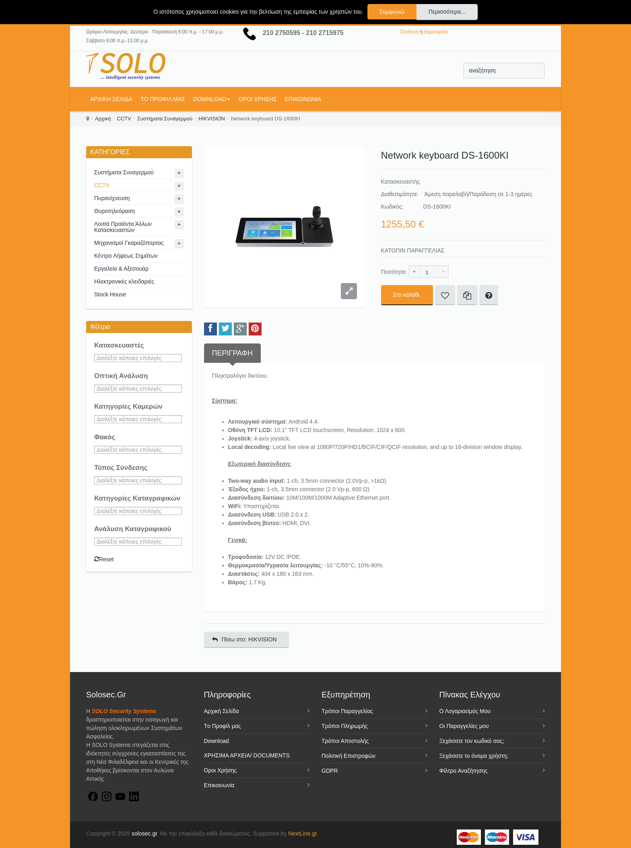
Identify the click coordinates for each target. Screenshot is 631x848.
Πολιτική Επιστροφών (348, 756)
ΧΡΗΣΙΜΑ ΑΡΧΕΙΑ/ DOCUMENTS (247, 755)
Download (211, 99)
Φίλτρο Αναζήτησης (463, 770)
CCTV (124, 119)
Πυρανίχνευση (112, 198)
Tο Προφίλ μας (162, 99)
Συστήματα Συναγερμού (164, 119)
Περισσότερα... (447, 11)
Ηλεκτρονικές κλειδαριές (124, 281)
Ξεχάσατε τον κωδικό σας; (471, 741)
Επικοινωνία (303, 99)
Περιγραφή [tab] (232, 353)
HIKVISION (211, 119)
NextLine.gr (302, 833)
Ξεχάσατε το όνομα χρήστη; (473, 756)
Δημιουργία (436, 32)
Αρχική (103, 119)
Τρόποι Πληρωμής (345, 726)
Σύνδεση (409, 32)
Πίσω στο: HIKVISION (244, 639)
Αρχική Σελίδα (111, 99)
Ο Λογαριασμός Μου (465, 711)
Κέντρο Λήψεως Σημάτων (126, 255)
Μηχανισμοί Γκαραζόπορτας (129, 243)
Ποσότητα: (394, 272)
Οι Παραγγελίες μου (464, 726)
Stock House (110, 294)
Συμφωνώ (391, 11)
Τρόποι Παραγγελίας (347, 711)
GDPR (330, 770)
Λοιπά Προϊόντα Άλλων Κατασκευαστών (123, 227)
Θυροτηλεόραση (114, 211)
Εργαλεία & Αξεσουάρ (121, 268)
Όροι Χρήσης (257, 99)
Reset (104, 559)
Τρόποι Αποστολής (345, 741)
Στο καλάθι (407, 295)
